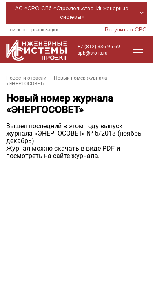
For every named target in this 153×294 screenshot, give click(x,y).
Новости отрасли (26, 78)
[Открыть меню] (138, 50)
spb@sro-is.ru (93, 53)
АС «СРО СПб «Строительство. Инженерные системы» (80, 13)
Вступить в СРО (126, 29)
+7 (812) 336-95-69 (99, 46)
